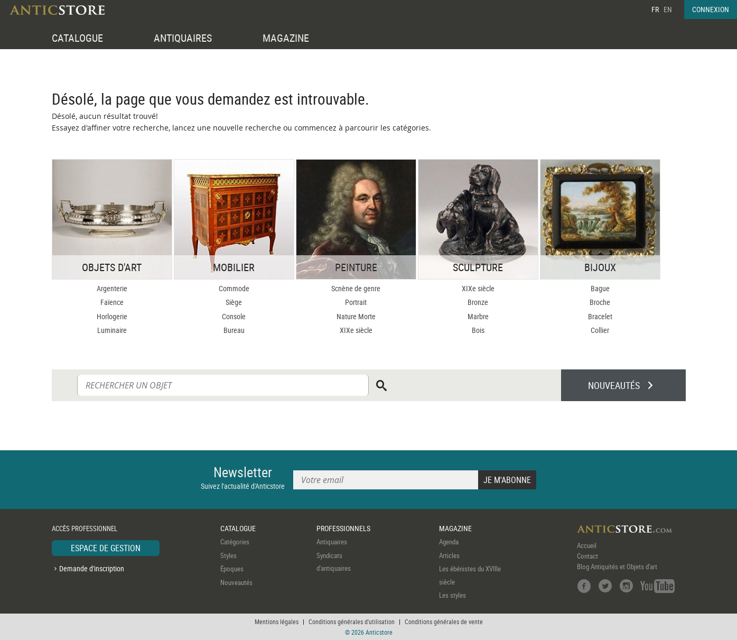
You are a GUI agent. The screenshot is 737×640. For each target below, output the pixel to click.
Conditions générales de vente (444, 621)
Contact (587, 556)
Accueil (586, 545)
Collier (600, 330)
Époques (232, 568)
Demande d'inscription (91, 568)
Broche (600, 302)
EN (668, 9)
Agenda (449, 541)
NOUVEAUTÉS (614, 385)
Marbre (478, 316)
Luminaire (112, 330)
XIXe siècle (356, 330)
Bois (478, 330)
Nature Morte (356, 316)
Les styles (452, 595)
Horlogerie (112, 316)
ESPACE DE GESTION (106, 548)
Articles (449, 555)
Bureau (234, 330)
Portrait (356, 302)
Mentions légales (276, 621)
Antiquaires (331, 541)
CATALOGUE (77, 38)
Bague (600, 288)
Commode (234, 288)
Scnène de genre (355, 288)
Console (234, 316)
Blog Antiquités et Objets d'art (617, 566)
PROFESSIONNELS (343, 528)
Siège (234, 302)
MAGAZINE (286, 38)
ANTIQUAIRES (183, 38)
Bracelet (600, 316)
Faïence (112, 302)
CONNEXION (710, 9)
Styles (228, 555)
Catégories (234, 541)
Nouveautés (236, 582)
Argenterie (112, 288)
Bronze (478, 302)
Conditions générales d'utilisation (352, 621)
